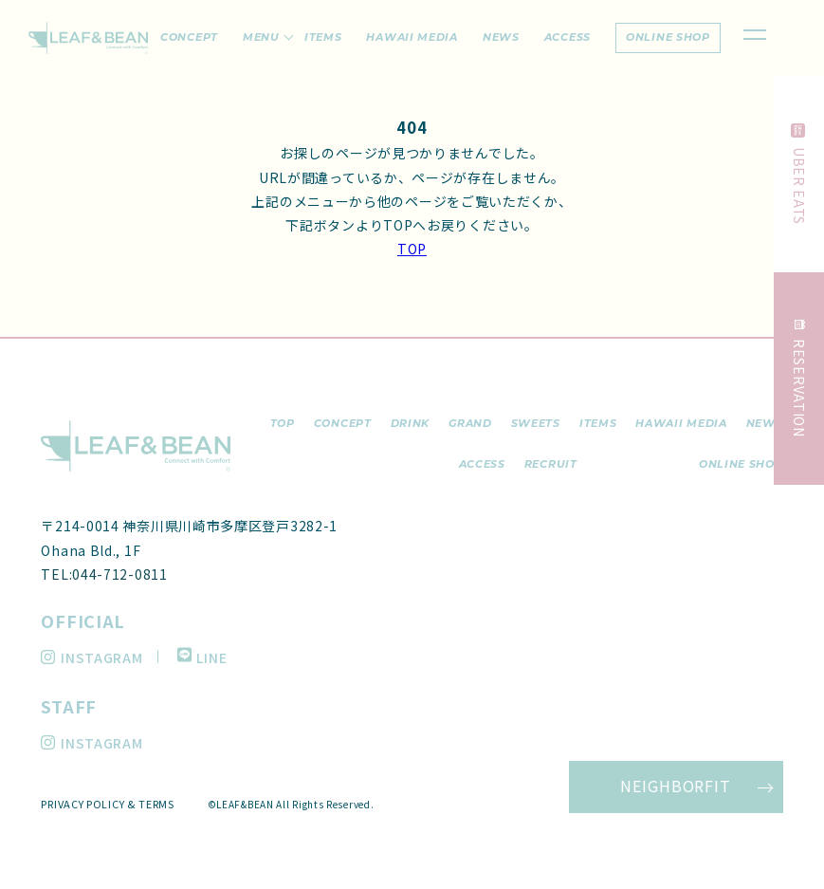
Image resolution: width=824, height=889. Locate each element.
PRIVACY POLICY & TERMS (107, 803)
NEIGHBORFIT (676, 785)
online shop (668, 37)
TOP (412, 248)
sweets (535, 423)
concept (189, 37)
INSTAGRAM (91, 657)
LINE (202, 657)
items (323, 37)
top (282, 423)
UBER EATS (800, 174)
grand (470, 423)
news (501, 37)
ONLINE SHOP (741, 464)
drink (410, 423)
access (567, 37)
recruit (550, 464)
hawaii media (411, 37)
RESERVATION (800, 378)
